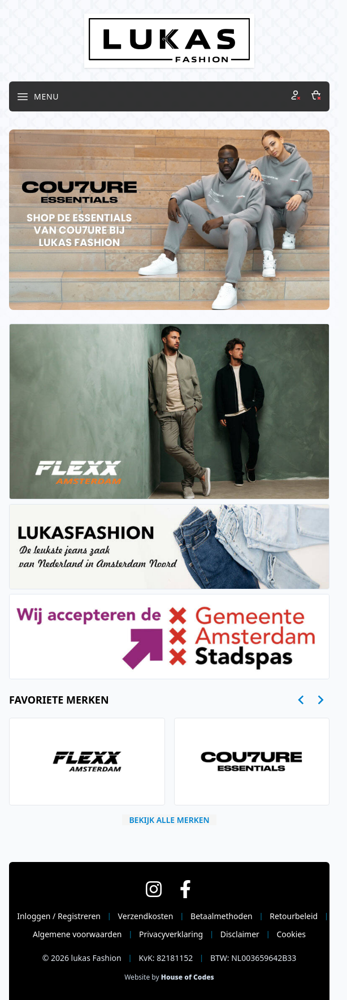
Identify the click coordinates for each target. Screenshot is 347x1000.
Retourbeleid (294, 916)
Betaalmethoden (221, 916)
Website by (169, 977)
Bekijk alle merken (169, 819)
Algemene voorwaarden (77, 934)
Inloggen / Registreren (59, 916)
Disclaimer (239, 934)
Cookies (291, 934)
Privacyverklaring (171, 934)
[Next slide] (320, 700)
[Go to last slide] (301, 700)
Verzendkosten (146, 916)
